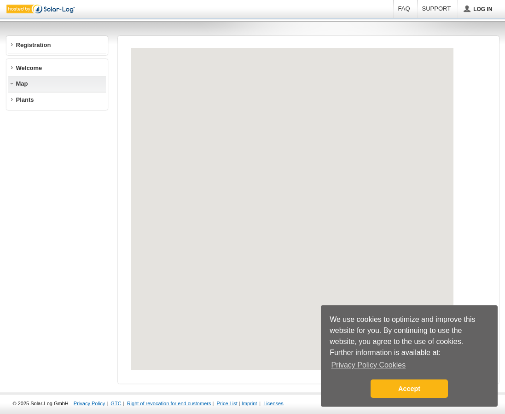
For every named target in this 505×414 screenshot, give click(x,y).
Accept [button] (409, 388)
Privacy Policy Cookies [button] (368, 365)
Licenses (273, 403)
